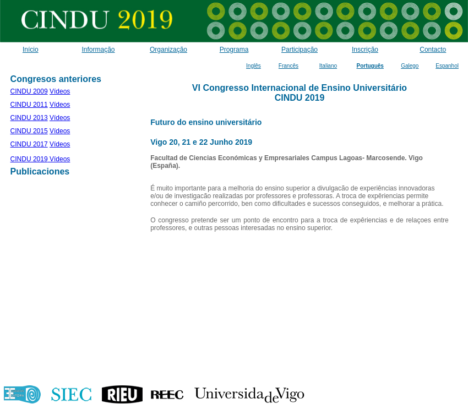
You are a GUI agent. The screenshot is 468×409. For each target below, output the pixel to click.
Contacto (433, 49)
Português (369, 66)
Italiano (328, 66)
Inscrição (365, 49)
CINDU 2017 (29, 144)
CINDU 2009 (29, 91)
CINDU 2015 (29, 131)
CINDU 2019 (29, 159)
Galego (409, 66)
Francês (288, 66)
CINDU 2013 (29, 118)
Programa (234, 49)
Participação (299, 49)
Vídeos (60, 91)
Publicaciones (40, 171)
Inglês (253, 66)
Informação (98, 49)
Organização (168, 49)
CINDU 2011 (29, 104)
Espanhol (447, 66)
